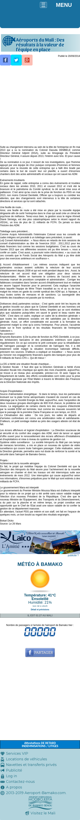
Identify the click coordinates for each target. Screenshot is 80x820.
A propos (14, 787)
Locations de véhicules (26, 759)
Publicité (14, 770)
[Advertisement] (40, 106)
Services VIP (17, 753)
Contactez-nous (20, 781)
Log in (11, 776)
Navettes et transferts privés (31, 765)
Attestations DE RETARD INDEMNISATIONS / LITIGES (40, 744)
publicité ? (73, 555)
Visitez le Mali (43, 813)
